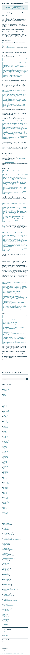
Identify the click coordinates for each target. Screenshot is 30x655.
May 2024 (5, 432)
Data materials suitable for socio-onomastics (11, 539)
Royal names (5, 604)
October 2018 (5, 516)
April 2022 (5, 463)
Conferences (5, 533)
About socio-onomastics (6, 641)
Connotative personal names (8, 534)
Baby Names (5, 528)
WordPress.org (5, 635)
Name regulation (6, 579)
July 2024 (4, 430)
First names (23, 359)
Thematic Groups (5, 648)
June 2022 (5, 461)
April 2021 (5, 478)
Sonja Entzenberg (6, 609)
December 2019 (6, 498)
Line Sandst (5, 564)
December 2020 (6, 483)
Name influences (6, 578)
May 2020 (5, 492)
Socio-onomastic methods (7, 606)
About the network (5, 639)
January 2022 (5, 467)
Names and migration (7, 584)
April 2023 (5, 448)
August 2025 (5, 415)
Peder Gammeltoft (6, 593)
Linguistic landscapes (7, 565)
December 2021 (6, 468)
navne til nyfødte (5, 46)
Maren (11, 270)
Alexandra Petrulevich (7, 524)
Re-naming (5, 603)
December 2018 (6, 513)
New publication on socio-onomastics (9, 589)
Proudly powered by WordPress (18, 653)
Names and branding (6, 581)
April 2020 (5, 493)
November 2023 (6, 440)
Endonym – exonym (6, 545)
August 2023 (5, 443)
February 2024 (5, 436)
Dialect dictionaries (6, 543)
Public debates (5, 601)
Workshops (5, 624)
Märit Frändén (5, 570)
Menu (26, 3)
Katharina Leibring (6, 554)
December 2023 (6, 438)
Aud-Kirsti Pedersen (6, 527)
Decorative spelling (6, 540)
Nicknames (5, 590)
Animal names (5, 525)
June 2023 (5, 446)
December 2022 (6, 453)
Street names (5, 611)
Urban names (5, 620)
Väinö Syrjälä (5, 621)
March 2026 (5, 406)
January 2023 (5, 452)
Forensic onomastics (6, 548)
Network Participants (6, 646)
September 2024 (6, 427)
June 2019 (5, 506)
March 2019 (5, 509)
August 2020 (5, 488)
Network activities (6, 588)
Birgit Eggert (5, 359)
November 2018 (6, 514)
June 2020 (5, 491)
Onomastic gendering (7, 591)
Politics (4, 598)
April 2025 (5, 420)
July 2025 (4, 416)
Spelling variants (6, 610)
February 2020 (5, 496)
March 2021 (5, 479)
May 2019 (5, 507)
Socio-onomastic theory (7, 608)
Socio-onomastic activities (8, 605)
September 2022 (6, 457)
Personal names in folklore (7, 595)
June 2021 (5, 476)
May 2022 (5, 462)
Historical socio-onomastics (8, 549)
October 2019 (5, 501)
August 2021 (5, 473)
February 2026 (5, 407)
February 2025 (5, 422)
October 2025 (5, 412)
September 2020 (6, 487)
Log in (4, 631)
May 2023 (5, 447)
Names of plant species (7, 586)
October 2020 (5, 486)
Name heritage (5, 576)
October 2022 (5, 456)
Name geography (6, 575)
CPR (6, 149)
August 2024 (5, 428)
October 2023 (5, 441)
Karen (8, 270)
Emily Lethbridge (6, 544)
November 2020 (6, 484)
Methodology (5, 573)
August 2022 (5, 458)
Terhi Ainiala (5, 616)
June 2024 (5, 431)
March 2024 (5, 435)
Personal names (4, 360)
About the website (6, 523)
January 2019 (5, 512)
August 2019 (5, 503)
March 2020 (5, 494)
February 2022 (5, 466)
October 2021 (5, 471)
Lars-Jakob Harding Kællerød (8, 558)
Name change (5, 574)
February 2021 (5, 481)
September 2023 (6, 442)
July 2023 (4, 445)
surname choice (6, 613)
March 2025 (5, 421)
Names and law (5, 583)
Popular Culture (6, 599)
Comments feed (6, 634)
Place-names (5, 596)
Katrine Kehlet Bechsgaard (8, 555)
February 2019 (5, 511)
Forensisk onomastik (7, 389)
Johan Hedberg (5, 553)
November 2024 (6, 425)
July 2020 (4, 489)
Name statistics (6, 580)
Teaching (4, 615)
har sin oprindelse (9, 47)
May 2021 (4, 477)
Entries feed (5, 632)
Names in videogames (7, 585)
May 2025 (5, 418)
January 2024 (5, 437)
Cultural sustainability (7, 538)
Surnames (5, 614)
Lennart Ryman (6, 563)
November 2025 (6, 411)
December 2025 (6, 410)
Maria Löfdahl (5, 569)
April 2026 (5, 405)
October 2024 (5, 426)
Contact (3, 650)
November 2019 (6, 499)
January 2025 (5, 423)
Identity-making (6, 550)
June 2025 (5, 417)
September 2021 (6, 472)
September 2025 (6, 413)
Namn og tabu (5, 394)
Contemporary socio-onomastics (17, 359)
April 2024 (5, 433)
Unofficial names (6, 619)
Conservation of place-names (8, 535)
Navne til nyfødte (5, 147)
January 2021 (5, 482)
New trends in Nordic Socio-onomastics (12, 3)
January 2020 (5, 497)
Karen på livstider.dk (21, 310)
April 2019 (5, 508)
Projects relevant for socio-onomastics (10, 600)
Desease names (6, 542)
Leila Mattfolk (5, 559)
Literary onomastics (6, 568)
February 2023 (5, 451)
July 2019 (4, 504)
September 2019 (6, 502)
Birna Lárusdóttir (6, 530)
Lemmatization (6, 560)
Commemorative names (7, 532)
